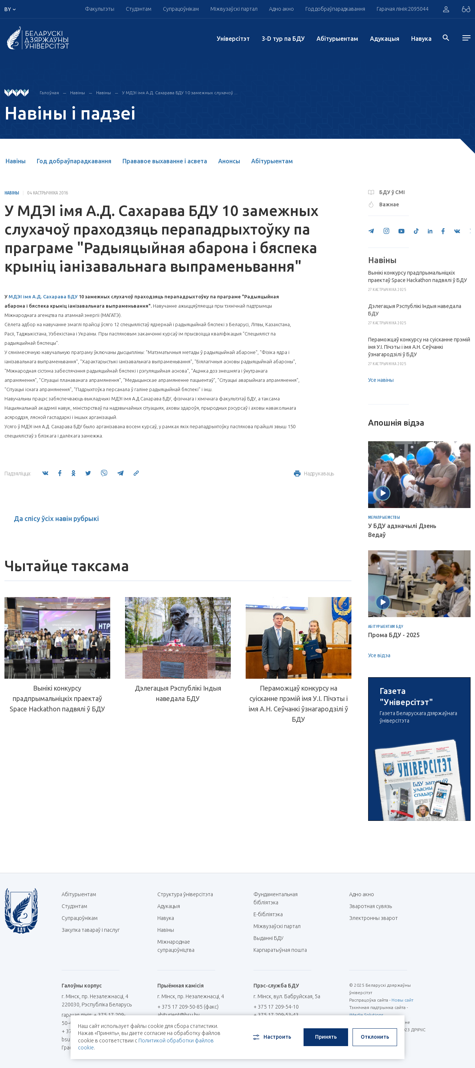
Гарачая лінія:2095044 (403, 9)
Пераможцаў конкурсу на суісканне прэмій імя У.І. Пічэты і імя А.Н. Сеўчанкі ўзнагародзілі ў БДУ (298, 703)
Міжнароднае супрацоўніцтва (179, 946)
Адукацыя (384, 38)
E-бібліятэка (270, 914)
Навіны (77, 92)
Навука (421, 38)
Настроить (271, 1037)
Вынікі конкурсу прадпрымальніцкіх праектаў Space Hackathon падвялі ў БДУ (57, 698)
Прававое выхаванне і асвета (164, 161)
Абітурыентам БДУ (385, 627)
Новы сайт (402, 999)
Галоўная (49, 92)
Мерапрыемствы (384, 517)
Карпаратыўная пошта (282, 950)
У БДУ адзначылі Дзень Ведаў (402, 530)
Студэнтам (138, 9)
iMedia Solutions (366, 1014)
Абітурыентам (337, 38)
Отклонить (375, 1037)
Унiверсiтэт (233, 38)
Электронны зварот (373, 918)
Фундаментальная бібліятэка (275, 898)
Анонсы (229, 161)
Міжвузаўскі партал (234, 9)
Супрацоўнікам (181, 9)
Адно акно (281, 9)
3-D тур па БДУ (283, 38)
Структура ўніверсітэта (185, 894)
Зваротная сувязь (370, 906)
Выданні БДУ (268, 938)
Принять (326, 1037)
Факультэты (99, 9)
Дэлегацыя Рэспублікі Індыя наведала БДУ (178, 693)
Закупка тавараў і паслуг (90, 930)
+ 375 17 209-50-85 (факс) (188, 1007)
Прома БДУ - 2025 (394, 635)
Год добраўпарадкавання (335, 9)
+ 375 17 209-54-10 (276, 1007)
